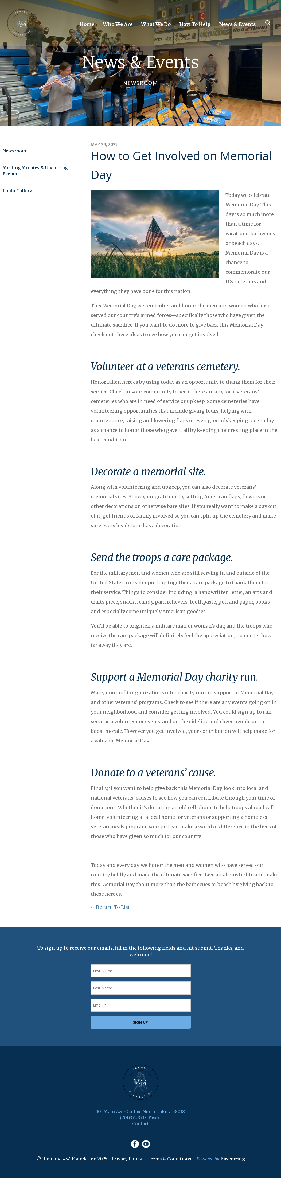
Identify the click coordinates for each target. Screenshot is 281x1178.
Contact (140, 1123)
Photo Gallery (17, 190)
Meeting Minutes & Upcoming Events (35, 170)
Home (87, 24)
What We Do (156, 24)
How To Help (194, 24)
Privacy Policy (127, 1159)
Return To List (112, 907)
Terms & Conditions (169, 1159)
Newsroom (14, 151)
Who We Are (117, 24)
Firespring (232, 1159)
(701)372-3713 (133, 1117)
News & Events (237, 24)
